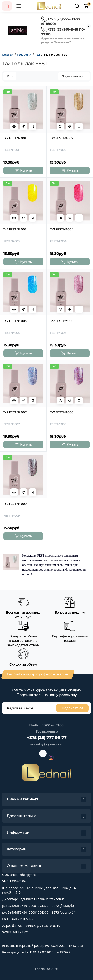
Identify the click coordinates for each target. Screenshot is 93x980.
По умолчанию (74, 76)
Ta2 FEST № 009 (15, 504)
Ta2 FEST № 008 (61, 412)
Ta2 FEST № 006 (61, 321)
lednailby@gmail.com (46, 744)
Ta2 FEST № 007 (15, 412)
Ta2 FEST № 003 (14, 229)
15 (10, 76)
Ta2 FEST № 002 (61, 138)
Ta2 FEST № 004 (61, 229)
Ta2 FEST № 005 (14, 321)
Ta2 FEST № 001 (14, 138)
